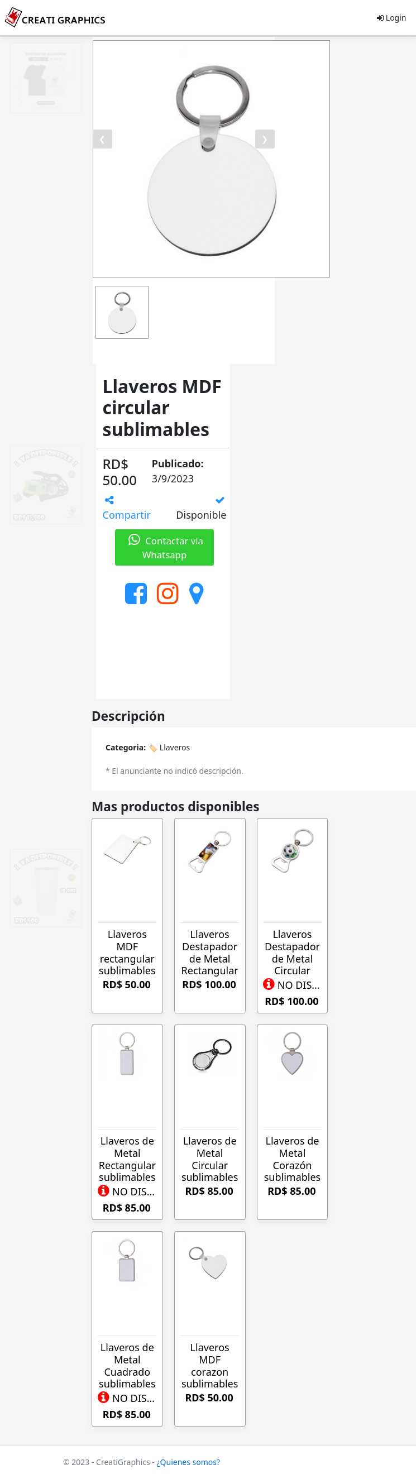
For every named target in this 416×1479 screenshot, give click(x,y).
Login (391, 17)
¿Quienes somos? (189, 1462)
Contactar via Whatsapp (164, 547)
